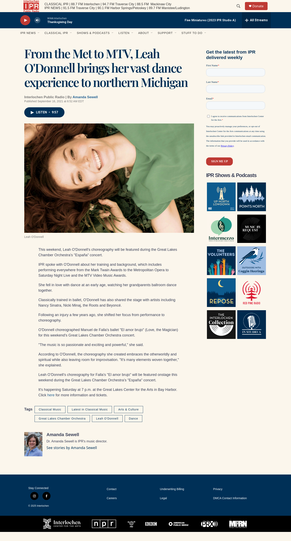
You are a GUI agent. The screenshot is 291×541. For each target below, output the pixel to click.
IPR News (28, 42)
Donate (260, 10)
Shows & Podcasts (93, 42)
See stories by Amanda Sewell (71, 456)
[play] (25, 29)
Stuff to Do (191, 42)
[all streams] (256, 29)
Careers (112, 507)
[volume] (37, 29)
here (51, 404)
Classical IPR (56, 42)
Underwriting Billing (172, 498)
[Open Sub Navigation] (38, 42)
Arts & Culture (128, 418)
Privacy (217, 498)
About (143, 42)
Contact (111, 498)
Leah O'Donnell (107, 427)
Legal (163, 507)
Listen (124, 42)
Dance (133, 427)
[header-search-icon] (240, 11)
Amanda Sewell (85, 106)
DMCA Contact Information (230, 507)
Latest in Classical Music (90, 418)
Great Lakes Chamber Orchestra (62, 427)
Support (165, 42)
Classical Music (50, 418)
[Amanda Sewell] (33, 453)
